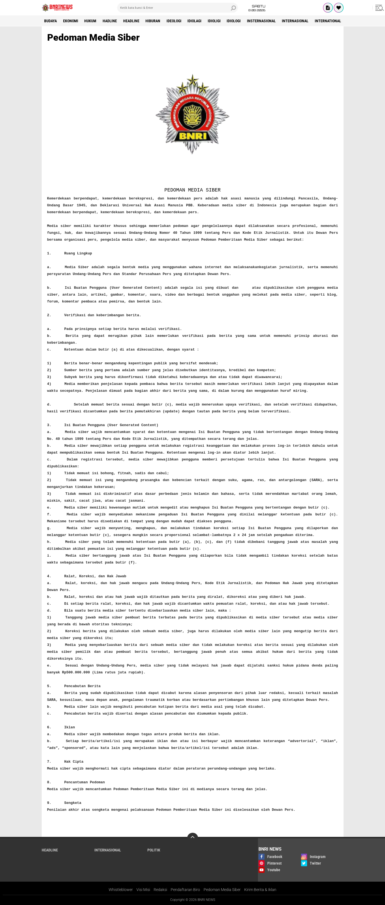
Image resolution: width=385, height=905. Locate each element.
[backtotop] (192, 838)
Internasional (296, 21)
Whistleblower (121, 889)
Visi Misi (143, 889)
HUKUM (91, 21)
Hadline (110, 21)
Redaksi (160, 889)
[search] (177, 8)
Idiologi (235, 21)
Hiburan (153, 21)
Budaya (50, 21)
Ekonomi (70, 21)
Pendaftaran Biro (185, 889)
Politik (153, 850)
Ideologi (174, 21)
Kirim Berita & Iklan (260, 889)
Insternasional (262, 21)
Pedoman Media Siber (222, 889)
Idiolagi (196, 21)
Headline (132, 21)
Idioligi (215, 21)
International (329, 21)
